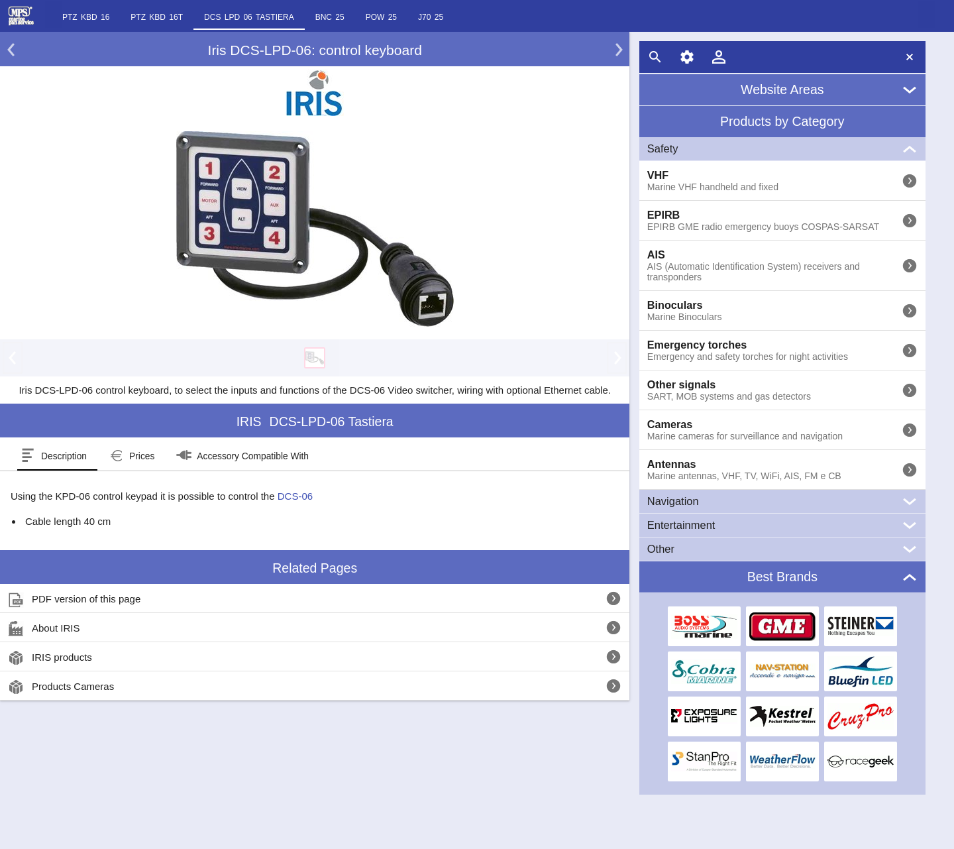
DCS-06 (295, 496)
